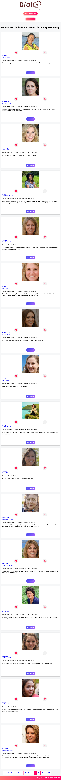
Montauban (5, 750)
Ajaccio (4, 57)
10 (35, 773)
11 (39, 773)
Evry (3, 380)
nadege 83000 (6, 333)
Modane (4, 704)
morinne (4, 286)
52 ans (11, 565)
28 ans (12, 242)
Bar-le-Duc (5, 565)
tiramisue (4, 55)
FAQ (38, 778)
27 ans (11, 288)
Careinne (4, 471)
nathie (4, 194)
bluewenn (5, 610)
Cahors (4, 657)
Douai (3, 473)
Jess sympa (5, 101)
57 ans (8, 149)
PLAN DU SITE (49, 778)
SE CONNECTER (30, 19)
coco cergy (5, 148)
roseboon (4, 702)
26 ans (11, 750)
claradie (4, 379)
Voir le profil (30, 73)
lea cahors (5, 656)
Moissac (4, 103)
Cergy (3, 149)
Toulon (4, 334)
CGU (42, 778)
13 (45, 773)
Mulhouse (5, 288)
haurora (4, 425)
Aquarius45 (5, 517)
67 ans (12, 611)
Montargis (5, 519)
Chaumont (5, 195)
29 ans (10, 103)
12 (42, 773)
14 (49, 773)
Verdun (4, 426)
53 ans (9, 57)
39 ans (11, 195)
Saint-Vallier (5, 242)
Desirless (4, 240)
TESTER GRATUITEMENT (30, 13)
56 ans (9, 426)
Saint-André (5, 611)
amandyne (5, 748)
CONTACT (57, 778)
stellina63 (5, 564)
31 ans (7, 380)
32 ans (9, 334)
